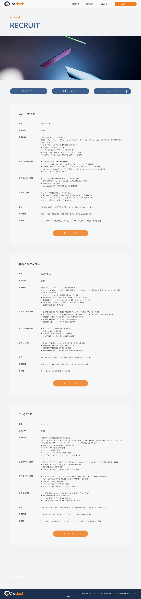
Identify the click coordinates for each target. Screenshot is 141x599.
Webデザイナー (29, 91)
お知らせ (104, 4)
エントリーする (70, 235)
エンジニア (112, 91)
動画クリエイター (70, 91)
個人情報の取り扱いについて (127, 593)
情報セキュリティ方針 (89, 593)
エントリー (125, 4)
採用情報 (89, 4)
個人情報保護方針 (107, 593)
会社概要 (75, 4)
